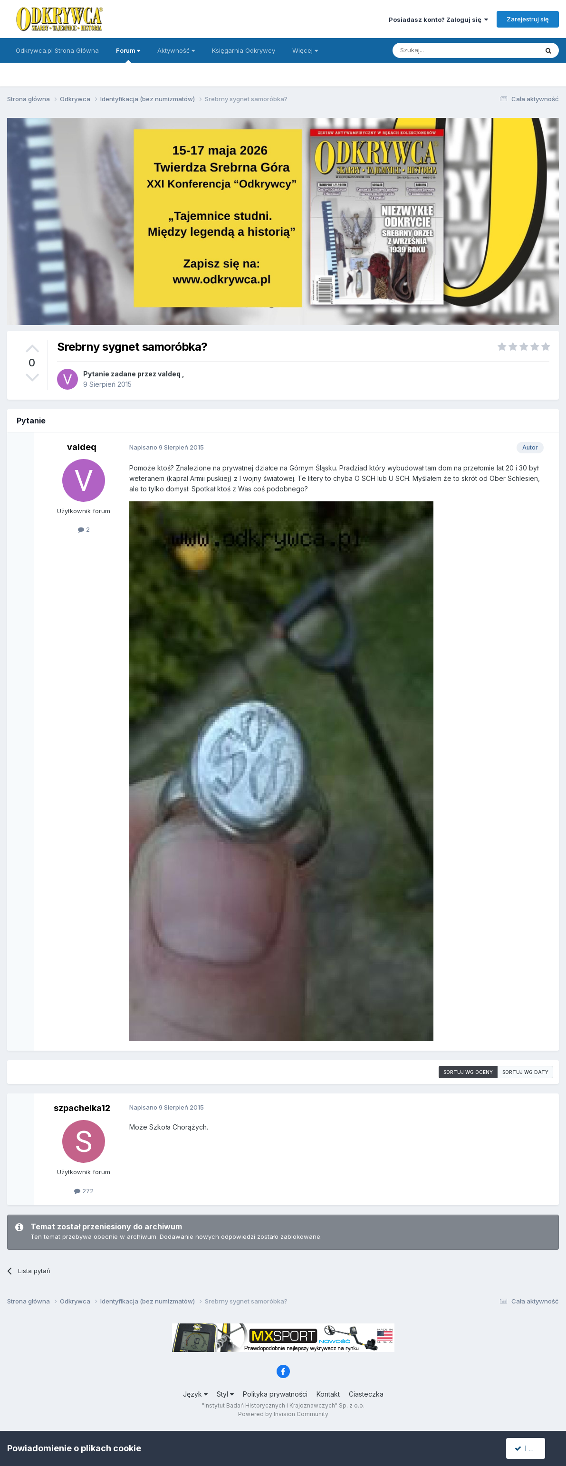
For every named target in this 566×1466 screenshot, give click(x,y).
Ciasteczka (366, 1394)
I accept (531, 1448)
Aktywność (176, 50)
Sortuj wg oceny (468, 1072)
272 (84, 1191)
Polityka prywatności (275, 1394)
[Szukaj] (442, 50)
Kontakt (328, 1394)
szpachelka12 (82, 1108)
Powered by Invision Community (283, 1414)
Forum (128, 55)
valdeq (169, 374)
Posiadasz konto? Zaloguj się (438, 19)
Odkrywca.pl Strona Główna (57, 50)
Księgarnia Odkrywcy (243, 50)
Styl (225, 1394)
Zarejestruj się (528, 19)
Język (195, 1394)
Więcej (305, 50)
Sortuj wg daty (525, 1072)
